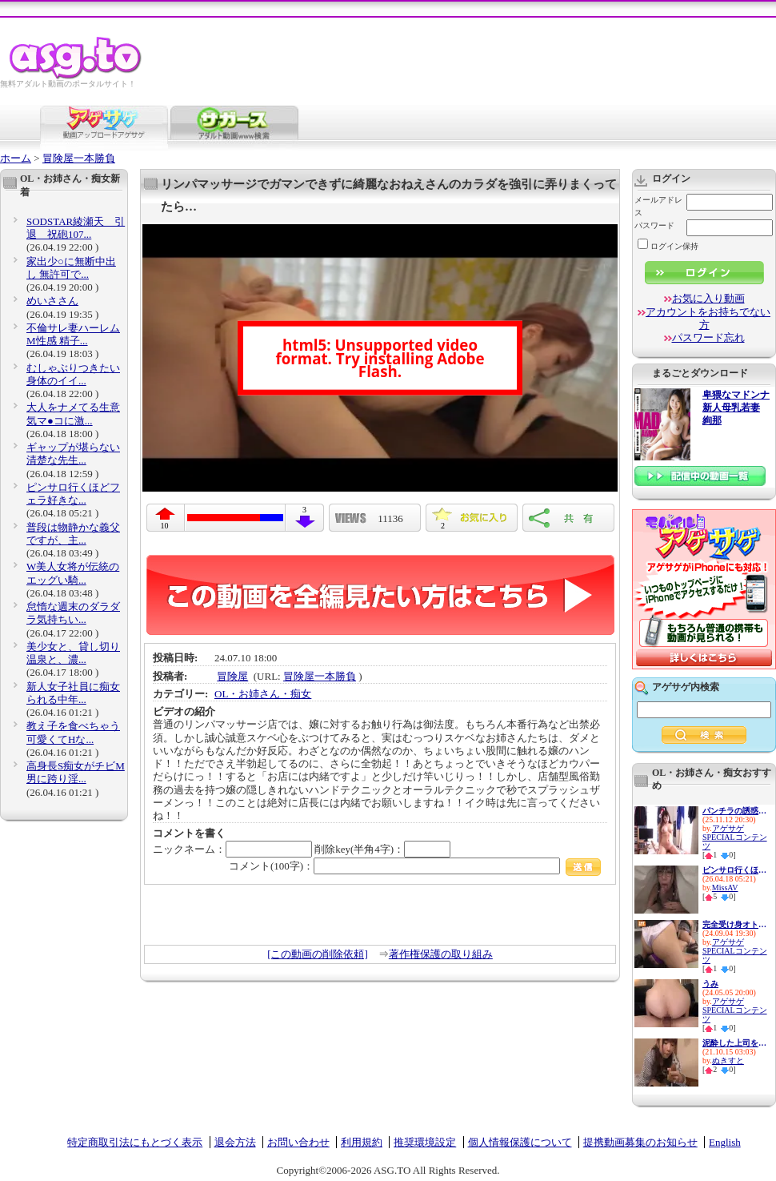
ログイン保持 (668, 246)
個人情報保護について (520, 1142)
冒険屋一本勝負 (78, 158)
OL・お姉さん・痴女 (262, 694)
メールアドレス (658, 206)
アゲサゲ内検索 (685, 687)
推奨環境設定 (425, 1142)
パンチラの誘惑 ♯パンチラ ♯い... (734, 810)
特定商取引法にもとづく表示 (134, 1142)
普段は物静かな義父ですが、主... (73, 533)
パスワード (654, 225)
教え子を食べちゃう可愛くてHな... (73, 732)
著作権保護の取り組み (441, 954)
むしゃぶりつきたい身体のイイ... (73, 374)
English (725, 1142)
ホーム (15, 158)
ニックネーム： (232, 849)
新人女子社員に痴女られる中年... (73, 693)
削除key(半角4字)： (382, 849)
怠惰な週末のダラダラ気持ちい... (73, 613)
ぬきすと (728, 1060)
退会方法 (235, 1142)
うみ (710, 983)
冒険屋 (232, 676)
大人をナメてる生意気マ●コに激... (73, 413)
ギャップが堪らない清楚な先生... (73, 453)
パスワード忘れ (708, 337)
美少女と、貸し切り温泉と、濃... (73, 653)
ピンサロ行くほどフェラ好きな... (73, 493)
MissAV (725, 887)
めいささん (52, 301)
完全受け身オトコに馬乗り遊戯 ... (734, 924)
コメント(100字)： (415, 866)
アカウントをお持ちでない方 (708, 318)
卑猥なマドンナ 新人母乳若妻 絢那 (736, 408)
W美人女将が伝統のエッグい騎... (72, 572)
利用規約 (361, 1142)
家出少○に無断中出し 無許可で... (71, 267)
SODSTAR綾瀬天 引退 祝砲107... (75, 227)
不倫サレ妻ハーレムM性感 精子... (73, 334)
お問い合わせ (298, 1142)
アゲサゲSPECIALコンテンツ (734, 837)
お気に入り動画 (708, 298)
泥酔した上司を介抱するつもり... (734, 1042)
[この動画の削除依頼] (317, 954)
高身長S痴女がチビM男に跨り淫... (75, 772)
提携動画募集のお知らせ (640, 1142)
